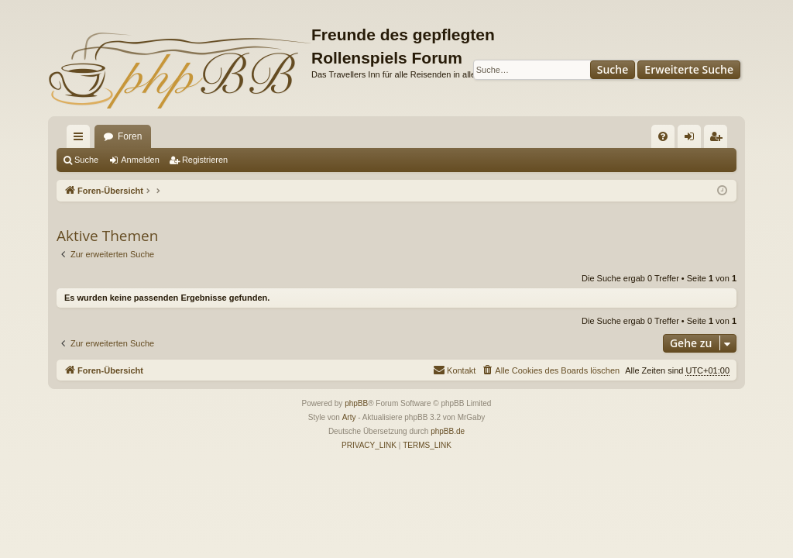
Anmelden (140, 159)
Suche (613, 69)
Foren (130, 136)
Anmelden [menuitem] (693, 139)
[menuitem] (663, 136)
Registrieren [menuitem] (719, 139)
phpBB (356, 403)
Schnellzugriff (81, 139)
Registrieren (205, 159)
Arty (349, 417)
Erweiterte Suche (688, 69)
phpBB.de (448, 431)
